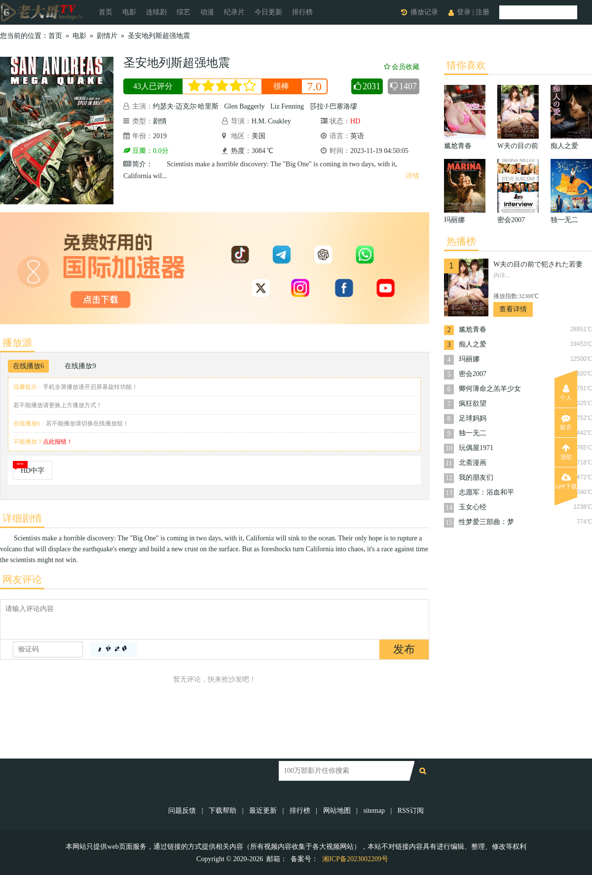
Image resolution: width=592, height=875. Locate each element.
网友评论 (22, 579)
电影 (129, 12)
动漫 (207, 12)
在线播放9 (80, 366)
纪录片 (234, 12)
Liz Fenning (287, 106)
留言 (566, 422)
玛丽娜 (469, 359)
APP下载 (566, 481)
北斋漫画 (472, 462)
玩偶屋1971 (476, 448)
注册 (482, 12)
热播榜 (461, 241)
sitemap (374, 810)
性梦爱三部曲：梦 (486, 522)
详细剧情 (22, 518)
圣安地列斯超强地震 (159, 35)
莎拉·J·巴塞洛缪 (333, 106)
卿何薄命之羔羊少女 (490, 388)
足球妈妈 (472, 418)
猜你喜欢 (466, 65)
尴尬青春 (472, 329)
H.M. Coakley (271, 121)
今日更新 (268, 12)
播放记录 (424, 12)
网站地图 (337, 810)
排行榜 (302, 12)
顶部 (566, 452)
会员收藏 (401, 67)
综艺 (183, 12)
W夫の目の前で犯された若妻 (538, 264)
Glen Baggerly (244, 106)
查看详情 (513, 309)
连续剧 (156, 12)
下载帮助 (222, 810)
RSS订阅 (411, 810)
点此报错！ (58, 441)
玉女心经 (472, 507)
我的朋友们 (476, 477)
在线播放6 (28, 366)
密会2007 (472, 374)
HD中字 (32, 470)
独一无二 (472, 433)
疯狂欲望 (472, 403)
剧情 (160, 121)
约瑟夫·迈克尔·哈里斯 (186, 106)
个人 (566, 392)
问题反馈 (183, 810)
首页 (105, 12)
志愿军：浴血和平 (486, 492)
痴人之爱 (472, 344)
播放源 (17, 342)
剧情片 (107, 35)
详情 (412, 176)
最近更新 (263, 810)
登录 (464, 12)
